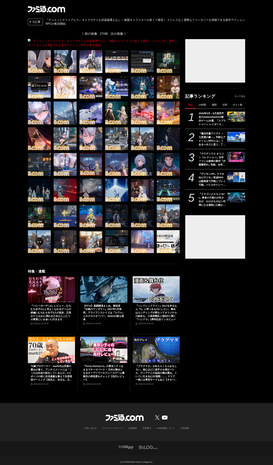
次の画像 (117, 33)
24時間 (202, 104)
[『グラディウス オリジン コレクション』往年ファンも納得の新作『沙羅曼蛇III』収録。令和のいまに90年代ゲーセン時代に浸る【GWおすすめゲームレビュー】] (236, 157)
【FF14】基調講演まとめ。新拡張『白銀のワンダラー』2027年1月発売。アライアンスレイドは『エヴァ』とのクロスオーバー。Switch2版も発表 (103, 308)
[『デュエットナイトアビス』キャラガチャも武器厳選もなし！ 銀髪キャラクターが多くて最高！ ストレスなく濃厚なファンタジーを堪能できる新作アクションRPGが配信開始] (39, 57)
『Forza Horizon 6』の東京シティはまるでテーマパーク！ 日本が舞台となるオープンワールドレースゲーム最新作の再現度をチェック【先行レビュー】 (103, 369)
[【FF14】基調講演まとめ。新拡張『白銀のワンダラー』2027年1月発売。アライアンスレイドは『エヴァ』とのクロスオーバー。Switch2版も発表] (103, 285)
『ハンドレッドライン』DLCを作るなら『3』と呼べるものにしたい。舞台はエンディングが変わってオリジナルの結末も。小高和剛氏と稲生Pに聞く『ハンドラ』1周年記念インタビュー (156, 308)
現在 (190, 104)
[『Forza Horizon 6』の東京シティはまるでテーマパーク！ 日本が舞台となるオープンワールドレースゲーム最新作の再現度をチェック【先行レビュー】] (103, 346)
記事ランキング (200, 96)
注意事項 (147, 424)
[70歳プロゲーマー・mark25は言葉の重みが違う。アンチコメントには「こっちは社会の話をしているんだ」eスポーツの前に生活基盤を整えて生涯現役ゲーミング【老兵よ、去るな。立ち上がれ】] (51, 346)
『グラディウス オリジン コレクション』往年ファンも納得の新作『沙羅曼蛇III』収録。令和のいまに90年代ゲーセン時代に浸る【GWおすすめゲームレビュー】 (212, 159)
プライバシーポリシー (112, 424)
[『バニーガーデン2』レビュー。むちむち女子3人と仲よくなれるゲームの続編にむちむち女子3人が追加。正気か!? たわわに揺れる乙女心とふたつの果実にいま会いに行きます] (51, 285)
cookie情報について (166, 424)
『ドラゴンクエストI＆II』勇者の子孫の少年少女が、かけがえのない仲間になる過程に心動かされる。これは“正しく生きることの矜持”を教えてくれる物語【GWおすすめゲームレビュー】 (212, 200)
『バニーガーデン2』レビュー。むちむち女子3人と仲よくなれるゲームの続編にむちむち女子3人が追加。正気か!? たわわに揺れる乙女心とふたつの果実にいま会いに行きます (51, 308)
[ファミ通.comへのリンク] (46, 9)
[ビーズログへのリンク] (148, 442)
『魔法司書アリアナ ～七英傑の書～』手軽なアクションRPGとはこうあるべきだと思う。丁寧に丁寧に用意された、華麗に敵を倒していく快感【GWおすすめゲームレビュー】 (212, 139)
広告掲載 (185, 424)
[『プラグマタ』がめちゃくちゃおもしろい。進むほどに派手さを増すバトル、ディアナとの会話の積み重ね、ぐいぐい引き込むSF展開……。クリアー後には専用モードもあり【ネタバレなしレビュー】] (156, 346)
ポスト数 (237, 104)
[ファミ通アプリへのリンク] (125, 442)
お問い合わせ (90, 424)
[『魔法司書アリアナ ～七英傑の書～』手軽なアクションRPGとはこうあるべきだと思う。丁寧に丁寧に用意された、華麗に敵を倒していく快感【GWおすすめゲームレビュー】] (236, 137)
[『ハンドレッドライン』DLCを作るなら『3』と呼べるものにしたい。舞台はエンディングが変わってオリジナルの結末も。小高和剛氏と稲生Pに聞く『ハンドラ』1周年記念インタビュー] (156, 285)
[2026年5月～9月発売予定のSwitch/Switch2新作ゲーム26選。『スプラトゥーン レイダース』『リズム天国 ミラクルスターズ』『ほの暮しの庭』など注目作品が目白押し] (236, 117)
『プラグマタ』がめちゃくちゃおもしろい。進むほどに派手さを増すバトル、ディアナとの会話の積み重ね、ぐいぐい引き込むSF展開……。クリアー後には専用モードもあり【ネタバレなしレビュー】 (156, 369)
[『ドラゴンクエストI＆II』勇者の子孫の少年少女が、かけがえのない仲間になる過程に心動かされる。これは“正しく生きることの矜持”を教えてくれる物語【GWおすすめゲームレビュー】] (236, 197)
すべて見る (240, 96)
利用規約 (133, 424)
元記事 (35, 22)
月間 (224, 104)
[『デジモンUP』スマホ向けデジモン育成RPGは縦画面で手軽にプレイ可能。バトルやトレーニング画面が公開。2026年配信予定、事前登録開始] (236, 177)
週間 (214, 104)
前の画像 (91, 33)
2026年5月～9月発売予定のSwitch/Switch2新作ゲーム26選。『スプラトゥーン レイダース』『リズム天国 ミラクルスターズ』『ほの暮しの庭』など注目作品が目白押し (212, 119)
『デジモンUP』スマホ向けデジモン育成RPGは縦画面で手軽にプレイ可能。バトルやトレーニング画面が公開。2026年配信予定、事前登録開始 (212, 179)
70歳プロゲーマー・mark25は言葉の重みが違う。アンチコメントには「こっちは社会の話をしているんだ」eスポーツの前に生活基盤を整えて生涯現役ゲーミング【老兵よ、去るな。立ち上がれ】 (51, 369)
